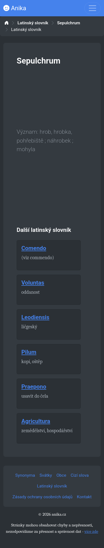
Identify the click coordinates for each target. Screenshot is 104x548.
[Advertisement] (52, 95)
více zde (91, 531)
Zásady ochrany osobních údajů (42, 496)
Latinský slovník (32, 23)
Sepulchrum (68, 23)
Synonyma (25, 475)
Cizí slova (80, 475)
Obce (61, 475)
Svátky (45, 475)
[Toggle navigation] (92, 8)
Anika (14, 8)
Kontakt (84, 496)
